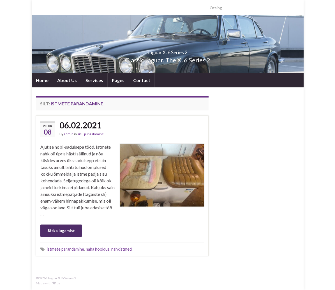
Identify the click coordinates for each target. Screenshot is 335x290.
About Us (67, 80)
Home (42, 80)
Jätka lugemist (61, 230)
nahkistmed (121, 249)
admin (68, 134)
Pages (118, 80)
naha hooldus (98, 249)
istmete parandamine (65, 249)
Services (94, 80)
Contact (141, 80)
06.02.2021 (80, 125)
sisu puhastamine (90, 134)
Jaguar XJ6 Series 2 (167, 50)
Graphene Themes (75, 283)
